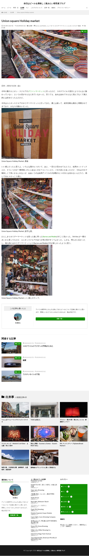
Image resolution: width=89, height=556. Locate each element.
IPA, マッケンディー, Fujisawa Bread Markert (72, 445)
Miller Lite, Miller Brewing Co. (41, 531)
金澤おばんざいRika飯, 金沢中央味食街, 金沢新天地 (44, 522)
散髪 (24, 360)
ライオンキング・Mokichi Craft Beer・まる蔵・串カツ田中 (14, 445)
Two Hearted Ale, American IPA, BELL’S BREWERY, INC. (44, 539)
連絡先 (59, 8)
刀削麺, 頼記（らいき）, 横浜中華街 (42, 495)
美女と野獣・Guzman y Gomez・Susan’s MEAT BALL (42, 445)
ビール (10, 8)
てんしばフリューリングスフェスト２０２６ (14, 421)
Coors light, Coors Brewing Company (43, 518)
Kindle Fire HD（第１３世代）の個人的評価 (44, 486)
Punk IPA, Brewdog (37, 510)
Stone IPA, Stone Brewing (39, 527)
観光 (79, 26)
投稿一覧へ (60, 318)
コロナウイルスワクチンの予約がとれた (39, 346)
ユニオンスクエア (72, 26)
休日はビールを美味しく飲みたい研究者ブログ (44, 3)
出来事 (24, 8)
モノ (30, 8)
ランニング (68, 498)
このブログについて (40, 8)
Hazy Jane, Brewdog (37, 491)
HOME (5, 12)
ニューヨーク (51, 26)
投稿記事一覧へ (14, 516)
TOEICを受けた (36, 420)
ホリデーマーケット (61, 26)
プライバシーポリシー (70, 8)
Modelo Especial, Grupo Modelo (41, 514)
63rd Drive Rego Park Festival (41, 534)
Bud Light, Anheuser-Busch (40, 502)
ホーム (3, 8)
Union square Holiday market (25, 12)
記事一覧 (52, 8)
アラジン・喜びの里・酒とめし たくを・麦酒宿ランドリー (73, 421)
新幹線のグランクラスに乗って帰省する (44, 468)
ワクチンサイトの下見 (32, 374)
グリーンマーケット (36, 91)
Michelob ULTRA (36, 481)
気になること (69, 514)
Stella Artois (35, 498)
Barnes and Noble (40, 26)
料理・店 (17, 8)
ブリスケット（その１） (39, 506)
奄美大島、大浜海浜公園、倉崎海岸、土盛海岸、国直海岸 (14, 469)
